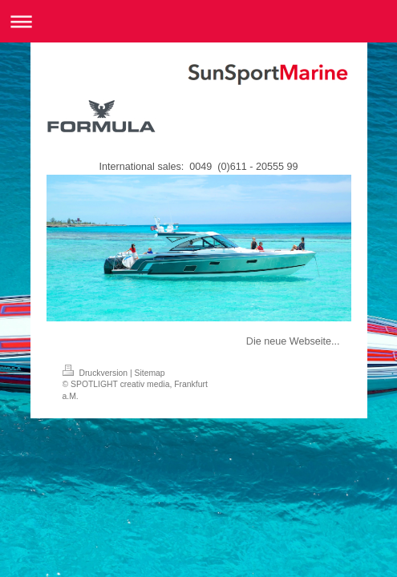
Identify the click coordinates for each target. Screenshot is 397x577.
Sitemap (150, 373)
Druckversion (96, 373)
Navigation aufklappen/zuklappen (198, 21)
